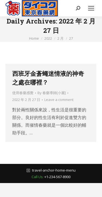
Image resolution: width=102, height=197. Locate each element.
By (52, 92)
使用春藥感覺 (22, 92)
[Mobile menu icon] (91, 8)
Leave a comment (58, 99)
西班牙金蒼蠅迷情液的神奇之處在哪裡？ (48, 77)
